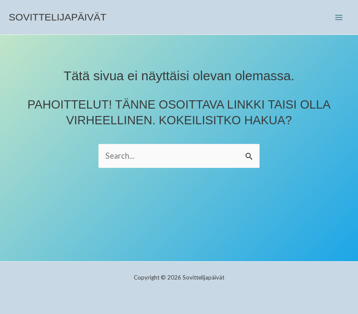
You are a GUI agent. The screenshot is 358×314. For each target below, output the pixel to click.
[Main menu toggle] (339, 17)
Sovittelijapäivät (57, 17)
